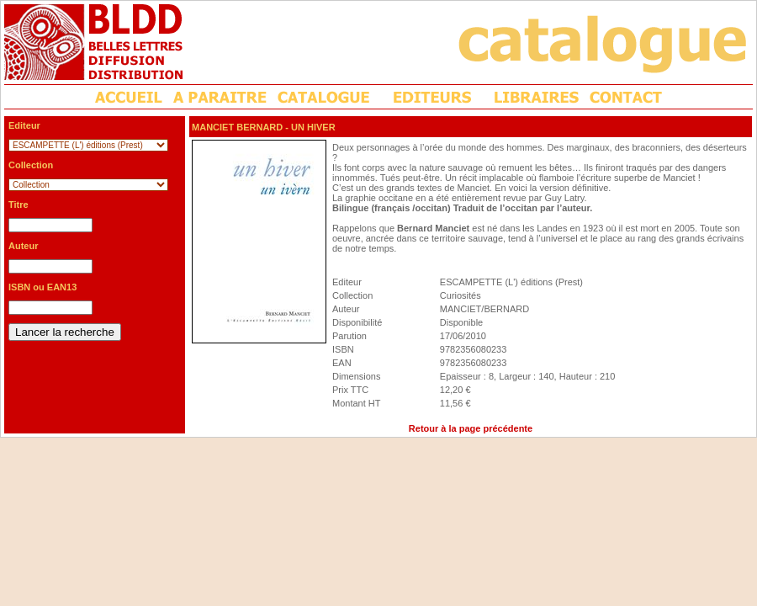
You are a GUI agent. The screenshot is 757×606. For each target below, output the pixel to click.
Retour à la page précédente (470, 428)
